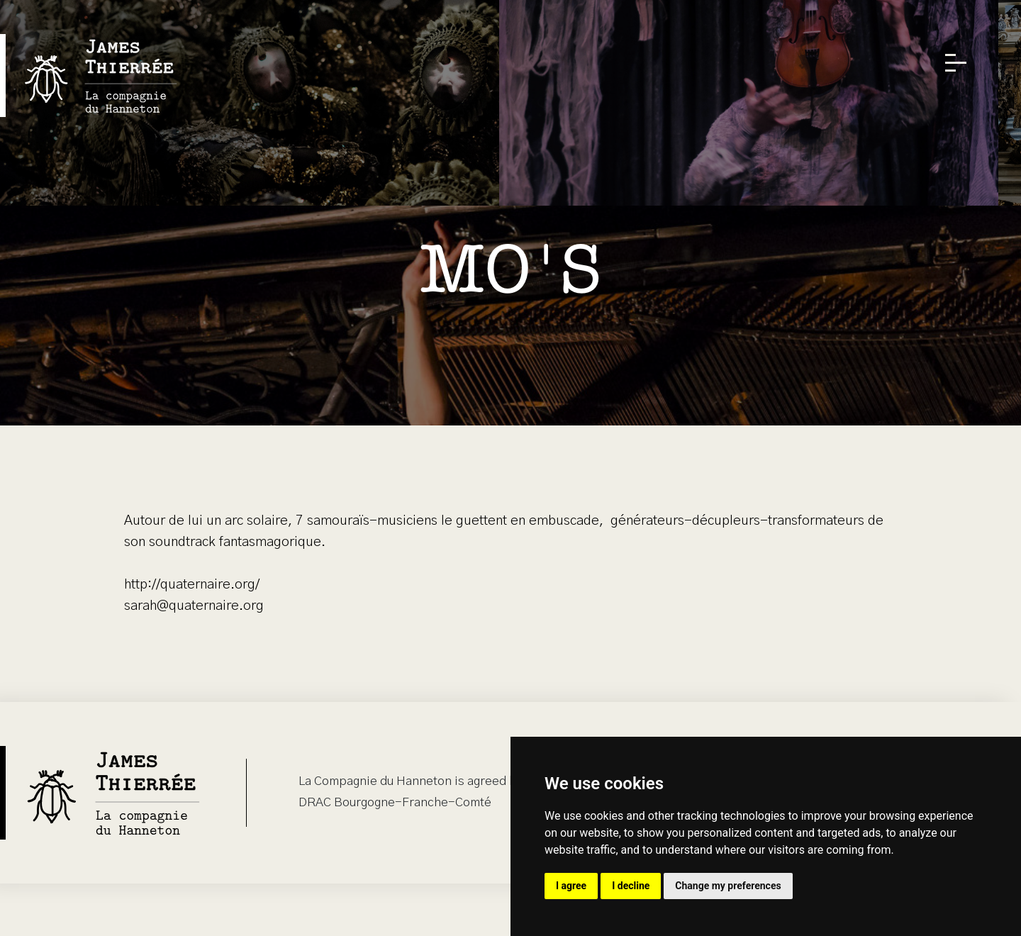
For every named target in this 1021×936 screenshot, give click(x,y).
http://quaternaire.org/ (192, 584)
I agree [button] (571, 885)
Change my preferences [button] (728, 885)
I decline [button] (630, 885)
